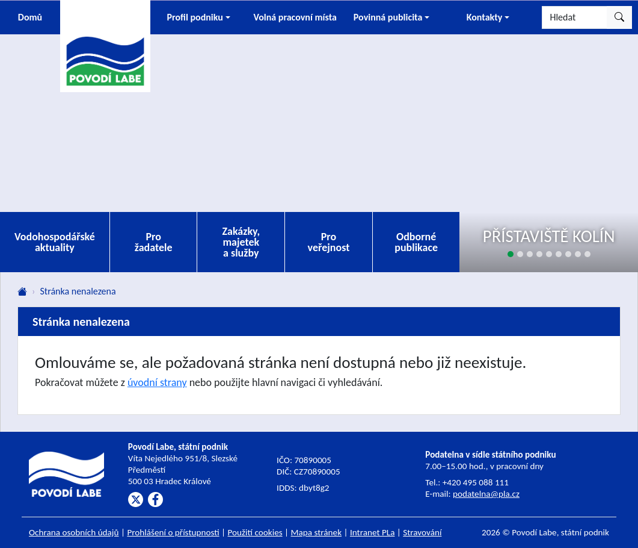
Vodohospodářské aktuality (54, 242)
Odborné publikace (416, 242)
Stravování (422, 532)
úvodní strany (157, 382)
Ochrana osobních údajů (74, 532)
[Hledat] (574, 17)
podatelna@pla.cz (486, 493)
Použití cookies (255, 532)
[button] (198, 17)
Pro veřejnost (329, 242)
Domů (30, 17)
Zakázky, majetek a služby (241, 242)
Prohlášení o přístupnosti (173, 532)
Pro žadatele (154, 242)
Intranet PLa (372, 532)
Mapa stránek (316, 532)
